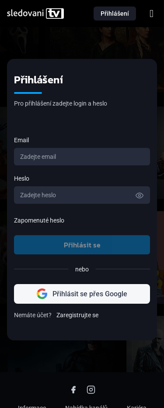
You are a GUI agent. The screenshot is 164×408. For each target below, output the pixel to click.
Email (21, 140)
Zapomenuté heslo (39, 220)
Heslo (21, 178)
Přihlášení (115, 13)
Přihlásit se (82, 245)
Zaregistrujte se (77, 315)
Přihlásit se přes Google (82, 293)
